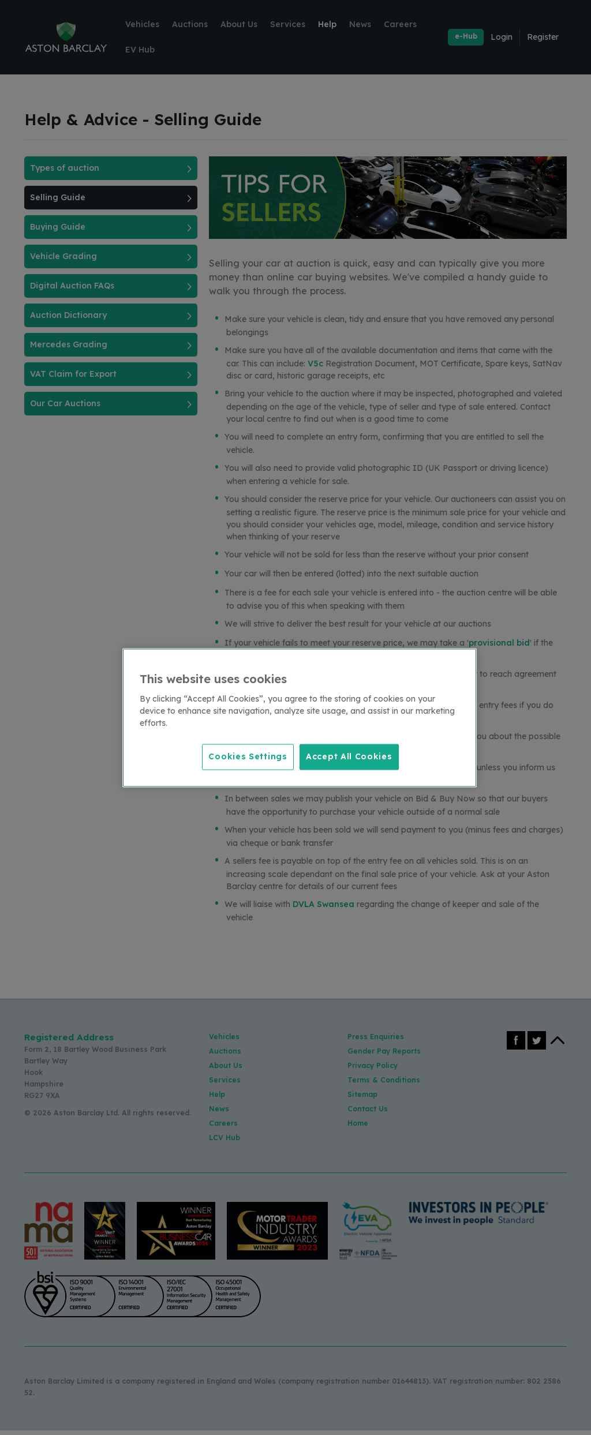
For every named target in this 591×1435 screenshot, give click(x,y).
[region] (299, 717)
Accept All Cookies (349, 756)
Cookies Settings (246, 756)
